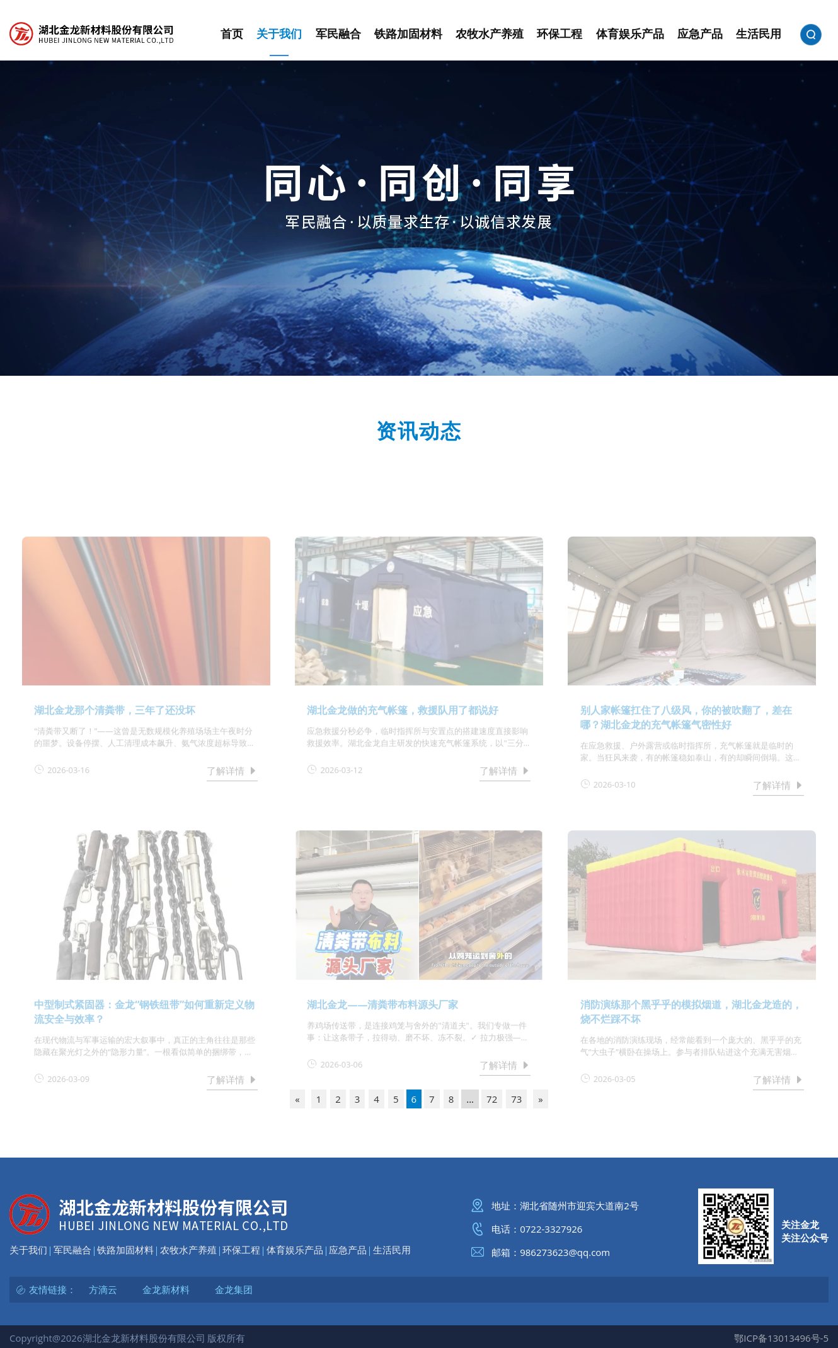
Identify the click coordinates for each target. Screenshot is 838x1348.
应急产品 (348, 1249)
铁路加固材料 (125, 1249)
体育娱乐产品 (295, 1249)
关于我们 (28, 1249)
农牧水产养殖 (188, 1249)
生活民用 (392, 1249)
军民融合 (72, 1249)
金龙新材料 (166, 1289)
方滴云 (103, 1289)
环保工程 (241, 1249)
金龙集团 (234, 1289)
